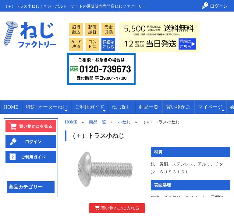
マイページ (211, 108)
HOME (11, 106)
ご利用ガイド (90, 108)
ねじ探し (121, 106)
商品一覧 (148, 106)
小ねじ (124, 122)
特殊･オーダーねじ (47, 108)
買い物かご (178, 106)
